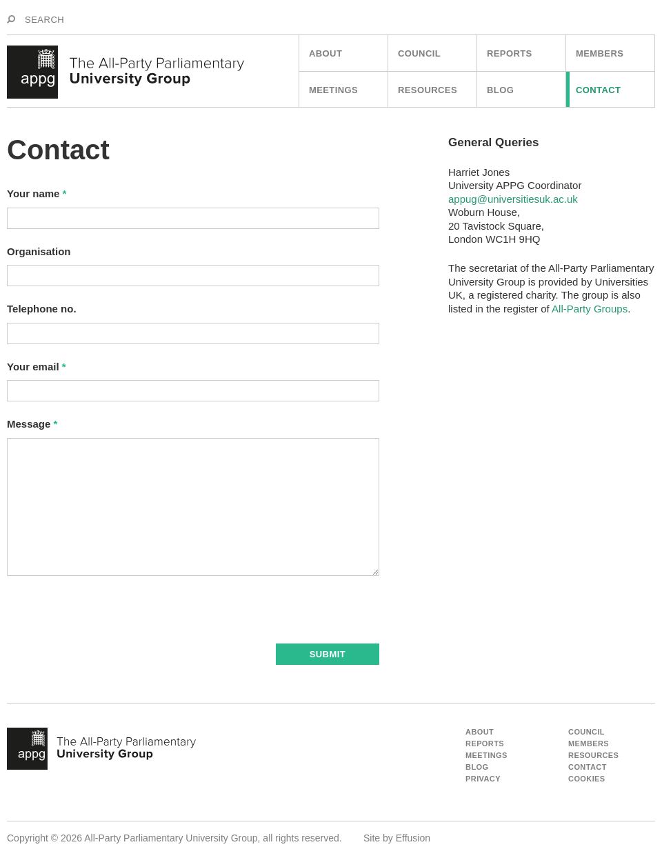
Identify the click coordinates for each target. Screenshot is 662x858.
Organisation (39, 251)
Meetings (333, 90)
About (325, 53)
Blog (500, 90)
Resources (427, 90)
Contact (598, 90)
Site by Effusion (396, 838)
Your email (36, 366)
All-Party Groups (590, 309)
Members (599, 53)
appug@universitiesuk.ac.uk (513, 199)
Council (419, 53)
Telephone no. (42, 309)
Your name (36, 193)
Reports (509, 53)
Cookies (586, 779)
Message (32, 424)
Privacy (483, 779)
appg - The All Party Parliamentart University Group (101, 749)
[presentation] (112, 617)
